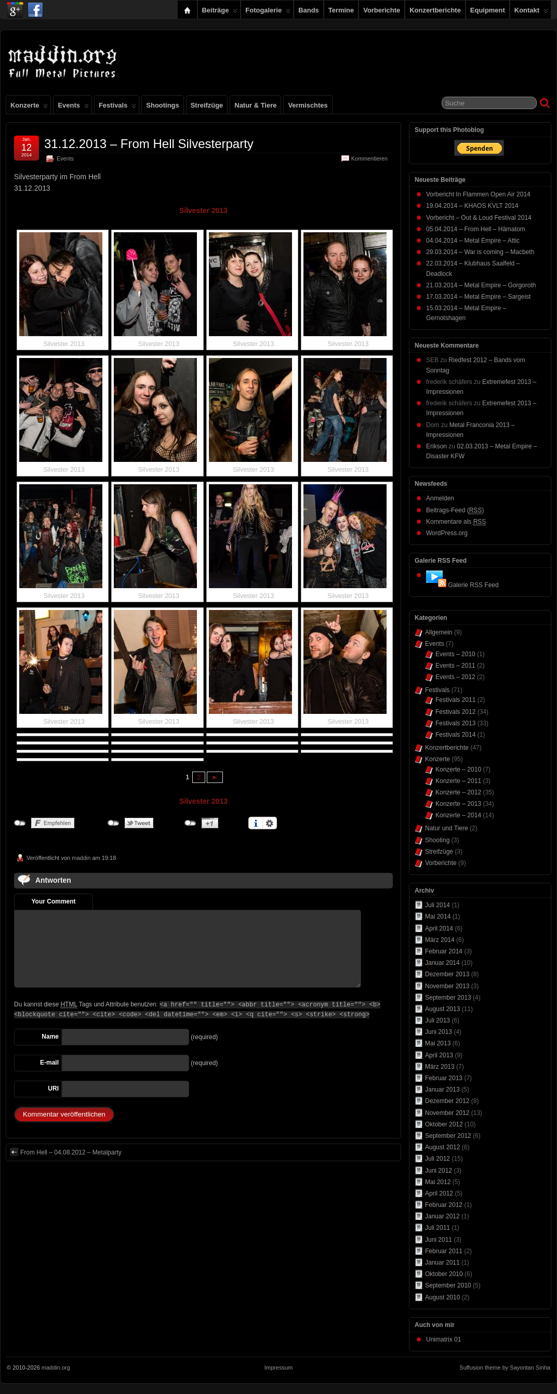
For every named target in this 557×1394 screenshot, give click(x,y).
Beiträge (220, 12)
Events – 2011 (455, 665)
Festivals (117, 107)
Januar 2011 (442, 1262)
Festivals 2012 (455, 711)
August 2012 (442, 1147)
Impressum (278, 1367)
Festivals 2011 (455, 699)
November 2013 (447, 986)
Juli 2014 (437, 905)
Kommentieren (369, 158)
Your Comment (53, 901)
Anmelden (440, 498)
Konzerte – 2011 (458, 781)
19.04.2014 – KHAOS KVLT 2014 (472, 205)
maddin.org (56, 1367)
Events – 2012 (455, 677)
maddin (81, 858)
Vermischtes (307, 105)
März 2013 (440, 1066)
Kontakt (531, 12)
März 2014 (440, 940)
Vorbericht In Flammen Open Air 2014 (478, 194)
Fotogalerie (267, 12)
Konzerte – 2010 (458, 769)
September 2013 (448, 997)
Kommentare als (456, 522)
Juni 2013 (438, 1031)
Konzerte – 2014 (458, 815)
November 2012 (447, 1113)
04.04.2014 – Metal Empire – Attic (473, 240)
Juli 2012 (437, 1158)
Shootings (162, 105)
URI (53, 1088)
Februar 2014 (443, 951)
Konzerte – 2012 (458, 792)
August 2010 (442, 1297)
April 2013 (439, 1055)
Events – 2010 (455, 654)
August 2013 (442, 1009)
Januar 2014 (442, 962)
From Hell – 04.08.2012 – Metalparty (66, 1152)
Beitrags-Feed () (455, 510)
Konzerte (29, 107)
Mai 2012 (437, 1182)
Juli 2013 (437, 1020)
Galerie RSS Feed (473, 585)
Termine (341, 10)
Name (50, 1036)
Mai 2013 (437, 1043)
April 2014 (439, 928)
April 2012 (439, 1193)
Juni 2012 (438, 1170)
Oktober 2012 (444, 1124)
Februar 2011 (443, 1251)
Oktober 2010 (444, 1274)
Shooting (437, 840)
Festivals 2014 (455, 734)
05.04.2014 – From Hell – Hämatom (475, 229)
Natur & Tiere (255, 105)
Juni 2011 (438, 1239)
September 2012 (448, 1135)
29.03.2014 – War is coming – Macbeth (480, 252)
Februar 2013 (443, 1078)
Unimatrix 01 (443, 1339)
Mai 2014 (437, 916)
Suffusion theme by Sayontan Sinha (504, 1367)
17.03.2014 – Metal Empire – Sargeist (478, 296)
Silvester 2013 (203, 210)
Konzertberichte (435, 10)
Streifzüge (207, 105)
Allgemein (439, 632)
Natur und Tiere (446, 828)
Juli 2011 (437, 1227)
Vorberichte (381, 10)
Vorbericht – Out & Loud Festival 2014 (479, 217)
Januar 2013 (442, 1089)
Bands (308, 10)
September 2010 (448, 1285)
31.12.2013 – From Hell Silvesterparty (149, 144)
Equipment (487, 10)
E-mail (49, 1062)
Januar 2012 (442, 1216)
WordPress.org (447, 533)
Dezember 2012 (447, 1101)
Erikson (436, 446)
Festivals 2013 (455, 723)
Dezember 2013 (447, 974)
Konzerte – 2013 (458, 803)
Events (73, 107)
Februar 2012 (443, 1205)
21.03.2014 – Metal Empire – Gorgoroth (481, 285)
